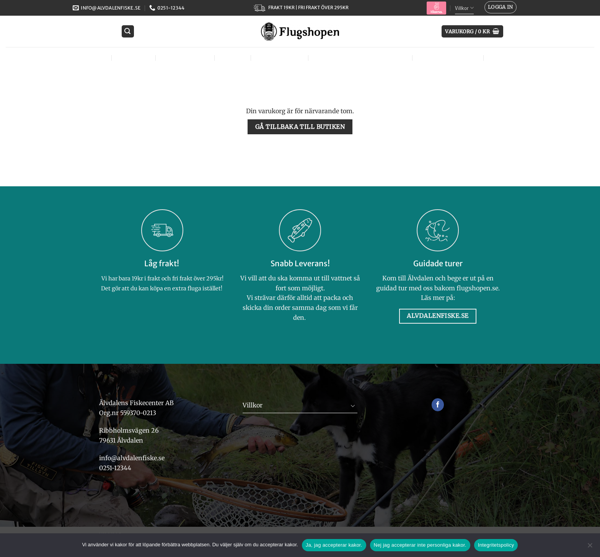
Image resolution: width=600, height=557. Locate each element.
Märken (504, 58)
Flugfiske (135, 58)
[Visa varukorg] (472, 31)
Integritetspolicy (496, 545)
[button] (500, 7)
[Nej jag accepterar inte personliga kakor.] (589, 547)
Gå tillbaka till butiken (300, 126)
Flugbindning (186, 58)
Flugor (94, 58)
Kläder (234, 58)
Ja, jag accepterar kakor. (334, 545)
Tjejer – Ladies (281, 58)
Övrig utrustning (449, 58)
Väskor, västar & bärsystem (362, 58)
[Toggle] (352, 405)
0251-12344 (116, 468)
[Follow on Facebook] (438, 404)
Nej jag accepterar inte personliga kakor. (420, 545)
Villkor (464, 7)
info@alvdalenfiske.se (132, 458)
